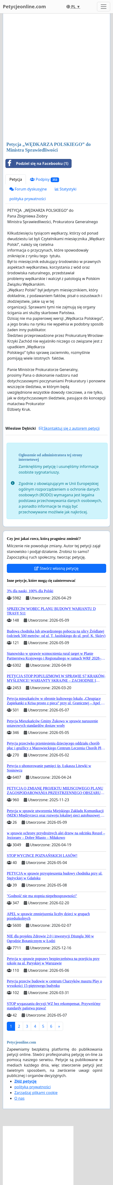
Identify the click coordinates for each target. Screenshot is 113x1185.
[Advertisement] (56, 78)
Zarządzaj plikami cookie (35, 1092)
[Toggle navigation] (103, 6)
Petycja (15, 179)
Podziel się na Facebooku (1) (37, 163)
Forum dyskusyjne (28, 189)
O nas (19, 1098)
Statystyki (66, 189)
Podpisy (44, 179)
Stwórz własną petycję (56, 568)
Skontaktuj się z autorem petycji (69, 428)
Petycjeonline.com (24, 6)
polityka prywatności (27, 198)
